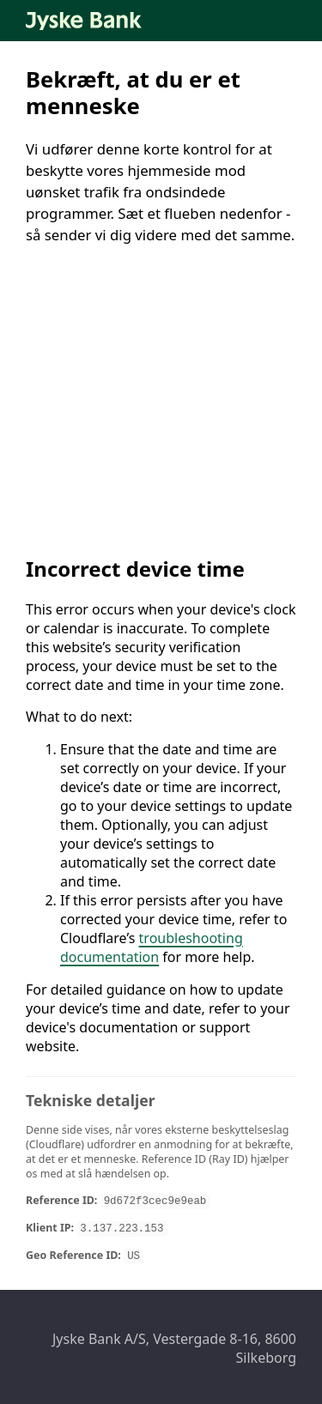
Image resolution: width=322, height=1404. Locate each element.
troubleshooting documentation (151, 947)
